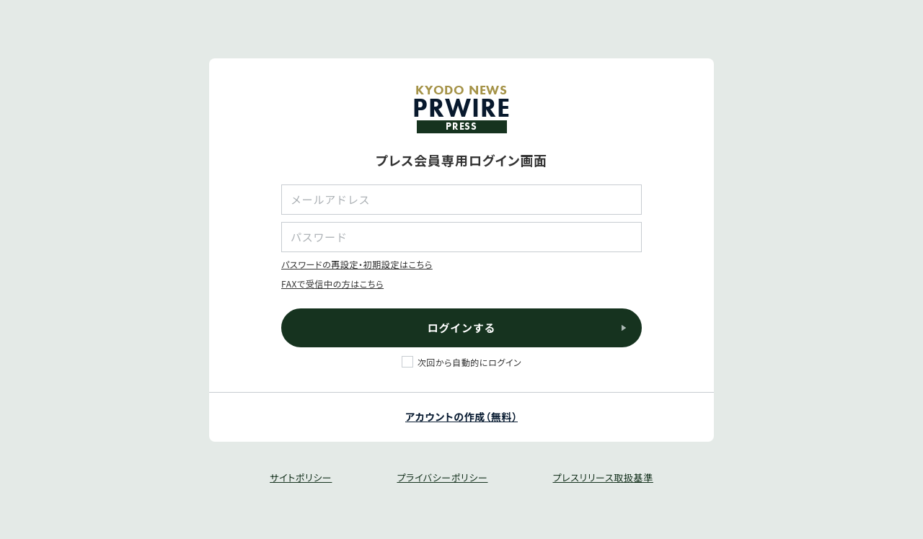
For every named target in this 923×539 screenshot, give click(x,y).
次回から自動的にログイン (470, 362)
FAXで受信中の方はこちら (332, 283)
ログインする (462, 327)
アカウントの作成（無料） (461, 416)
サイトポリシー (301, 477)
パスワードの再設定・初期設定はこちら (357, 264)
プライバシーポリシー (442, 477)
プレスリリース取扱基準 (602, 477)
